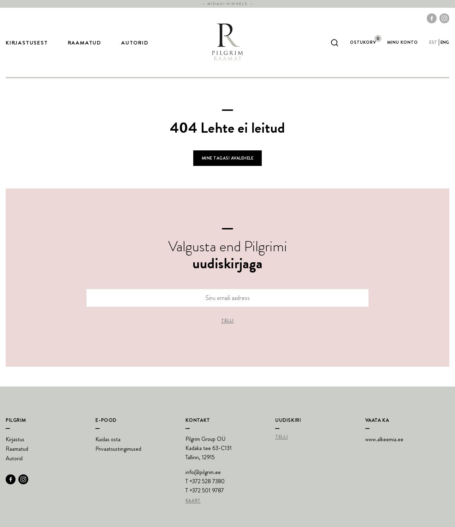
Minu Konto (402, 42)
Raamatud (84, 43)
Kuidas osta (107, 439)
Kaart (193, 500)
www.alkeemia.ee (384, 439)
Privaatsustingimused (118, 449)
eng (445, 42)
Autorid (135, 43)
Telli (227, 320)
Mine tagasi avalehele (227, 158)
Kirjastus (15, 439)
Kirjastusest (27, 43)
